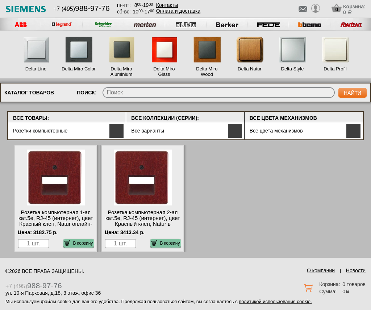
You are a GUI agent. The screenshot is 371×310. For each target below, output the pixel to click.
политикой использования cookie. (275, 301)
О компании (321, 270)
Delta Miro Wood (206, 71)
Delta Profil (335, 69)
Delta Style (292, 69)
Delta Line (36, 69)
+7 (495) (81, 9)
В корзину (78, 243)
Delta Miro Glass (164, 71)
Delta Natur (250, 69)
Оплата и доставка (178, 11)
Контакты (167, 5)
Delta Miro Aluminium (122, 71)
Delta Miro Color (79, 69)
